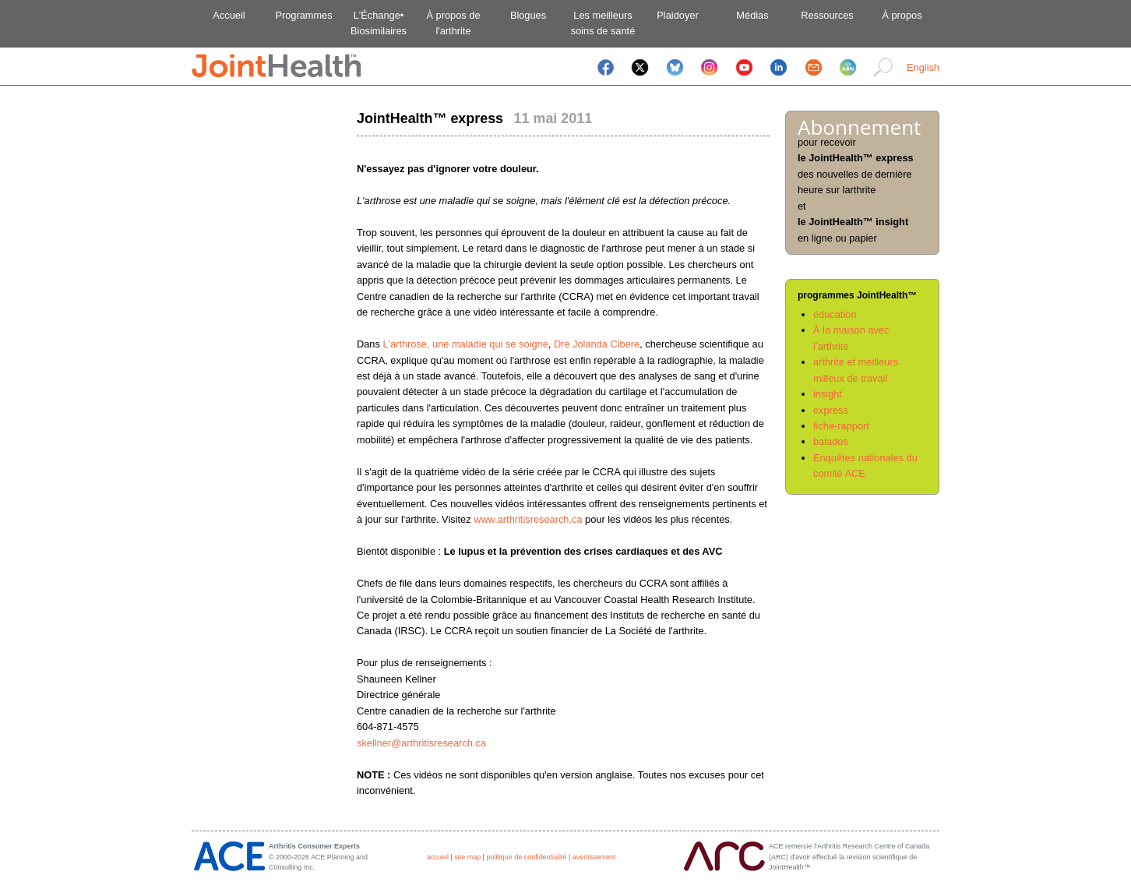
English (923, 67)
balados (830, 441)
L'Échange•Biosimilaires (379, 23)
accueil (438, 857)
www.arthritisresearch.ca (528, 519)
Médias (752, 15)
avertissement (594, 857)
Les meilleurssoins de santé (603, 23)
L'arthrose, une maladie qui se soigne (465, 344)
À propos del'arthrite (453, 23)
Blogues (528, 15)
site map (467, 857)
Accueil (229, 15)
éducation (835, 314)
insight (827, 394)
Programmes (303, 15)
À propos (901, 15)
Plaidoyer (677, 15)
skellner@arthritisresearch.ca (421, 743)
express (830, 410)
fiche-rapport (841, 426)
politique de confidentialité (526, 857)
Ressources (827, 15)
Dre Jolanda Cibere (596, 344)
